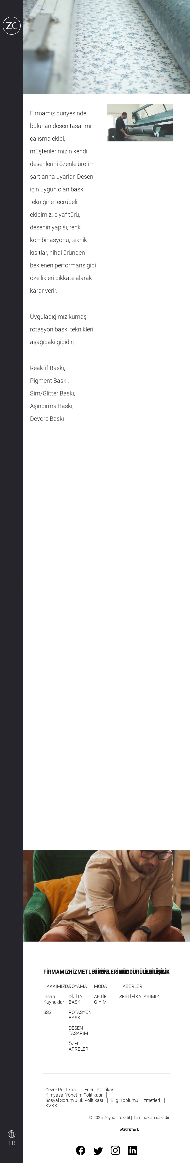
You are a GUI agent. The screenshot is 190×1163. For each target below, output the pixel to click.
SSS (47, 1012)
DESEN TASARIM (78, 1030)
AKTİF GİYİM (100, 999)
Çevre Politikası (61, 1089)
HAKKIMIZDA (57, 986)
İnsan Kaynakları (54, 999)
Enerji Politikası (99, 1089)
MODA (100, 986)
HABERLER (130, 986)
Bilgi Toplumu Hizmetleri (135, 1100)
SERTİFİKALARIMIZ (139, 996)
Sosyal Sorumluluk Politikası (74, 1100)
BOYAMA (78, 986)
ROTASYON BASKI (80, 1015)
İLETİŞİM (156, 971)
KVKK (51, 1105)
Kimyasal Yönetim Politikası (73, 1095)
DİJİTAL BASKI (77, 999)
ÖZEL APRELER (78, 1046)
